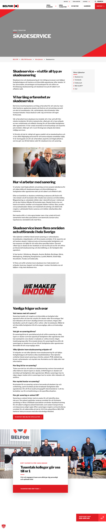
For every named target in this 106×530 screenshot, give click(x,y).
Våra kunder (49, 6)
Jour (78, 89)
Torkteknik (80, 80)
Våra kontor (76, 1)
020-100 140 (88, 518)
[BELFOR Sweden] (11, 6)
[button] (99, 1)
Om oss (66, 1)
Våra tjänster (62, 6)
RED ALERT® (81, 86)
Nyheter (74, 6)
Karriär (87, 6)
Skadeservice (81, 77)
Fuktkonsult (80, 83)
